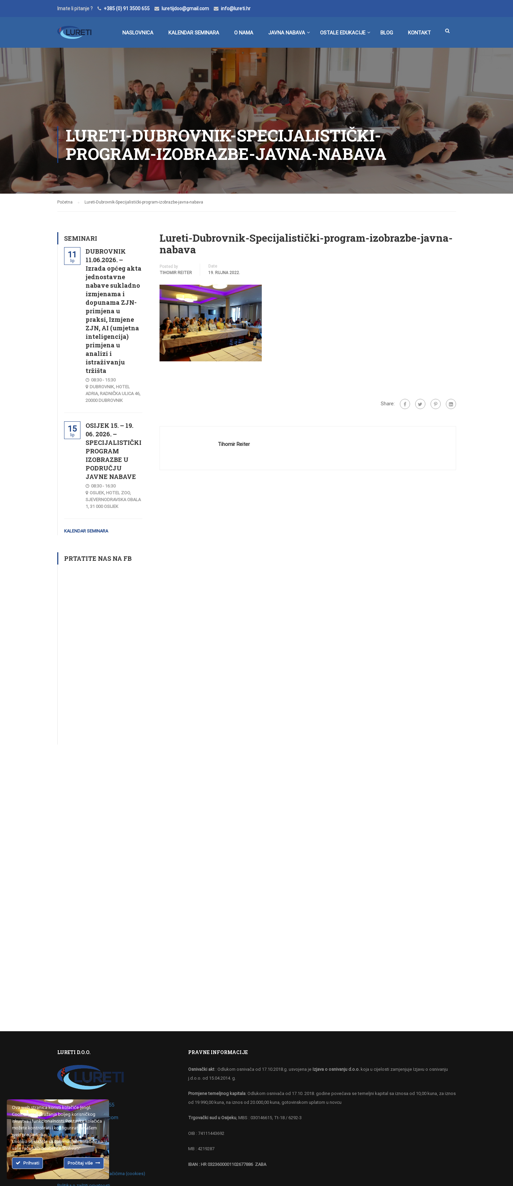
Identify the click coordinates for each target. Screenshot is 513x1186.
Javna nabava (286, 33)
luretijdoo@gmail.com (185, 8)
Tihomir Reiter (176, 272)
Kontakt (419, 33)
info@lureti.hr (236, 8)
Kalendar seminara (193, 33)
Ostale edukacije (342, 33)
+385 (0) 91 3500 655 (127, 8)
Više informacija (64, 1135)
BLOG (386, 33)
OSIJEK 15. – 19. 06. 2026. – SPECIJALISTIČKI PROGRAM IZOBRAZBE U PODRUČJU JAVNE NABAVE (113, 451)
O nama (243, 33)
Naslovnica (137, 33)
